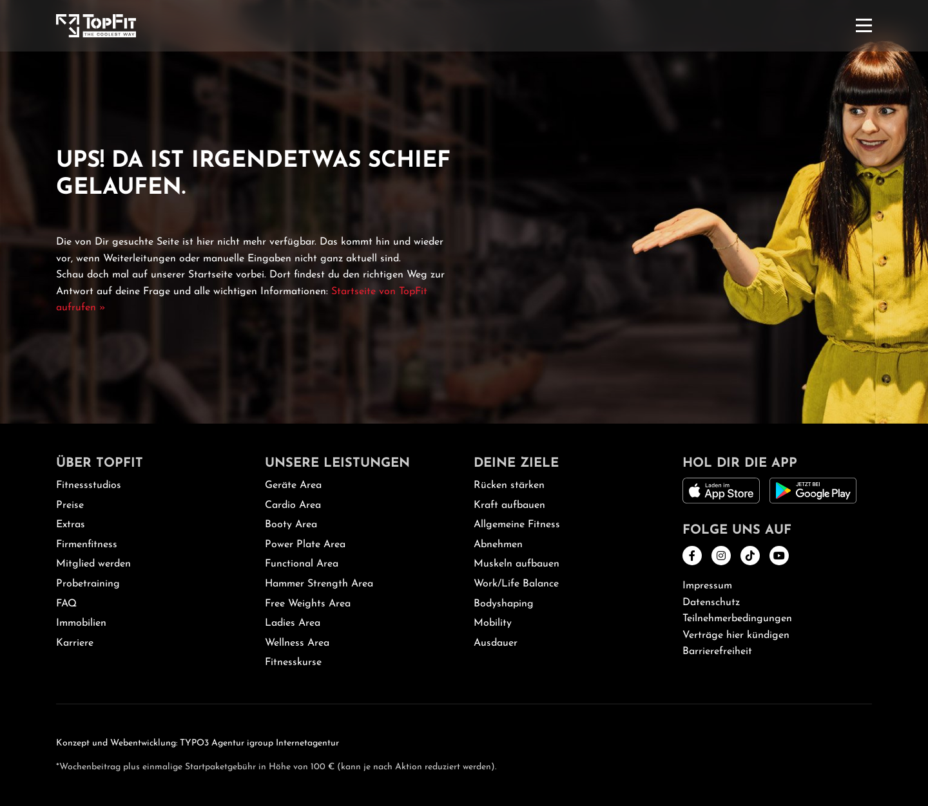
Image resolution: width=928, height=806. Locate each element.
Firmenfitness (86, 544)
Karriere (74, 643)
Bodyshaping (504, 604)
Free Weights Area (308, 604)
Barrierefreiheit (717, 651)
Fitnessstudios (88, 485)
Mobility (493, 623)
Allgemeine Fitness (517, 525)
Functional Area (301, 564)
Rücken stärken (509, 485)
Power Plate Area (305, 544)
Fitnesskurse (293, 662)
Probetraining (88, 584)
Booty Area (291, 525)
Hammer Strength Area (319, 584)
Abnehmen (498, 544)
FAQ (66, 604)
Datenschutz (711, 602)
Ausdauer (495, 643)
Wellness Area (297, 643)
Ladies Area (292, 623)
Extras (70, 525)
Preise (70, 505)
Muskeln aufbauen (516, 564)
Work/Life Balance (516, 584)
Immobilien (81, 623)
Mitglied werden (93, 564)
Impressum (707, 586)
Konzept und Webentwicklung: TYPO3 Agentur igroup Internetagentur (197, 743)
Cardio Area (293, 505)
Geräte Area (293, 485)
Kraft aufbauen (509, 505)
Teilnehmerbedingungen (737, 619)
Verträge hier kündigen (735, 635)
